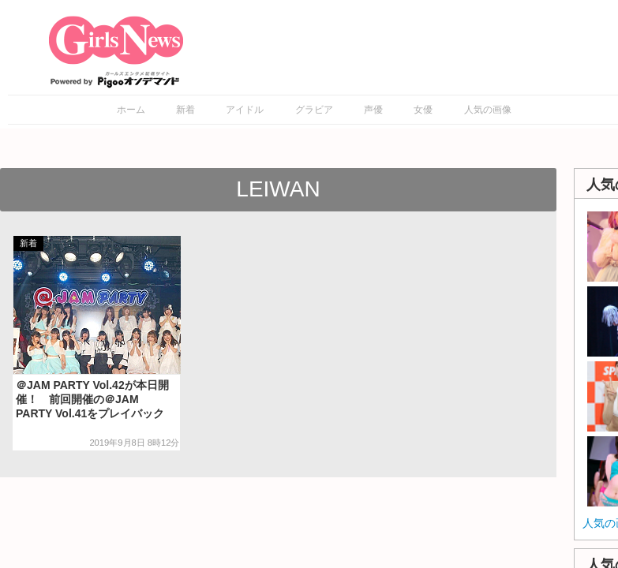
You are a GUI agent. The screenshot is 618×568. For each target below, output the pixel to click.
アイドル (245, 109)
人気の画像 (487, 109)
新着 (185, 109)
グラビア (314, 109)
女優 (423, 109)
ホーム (131, 109)
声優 (373, 109)
